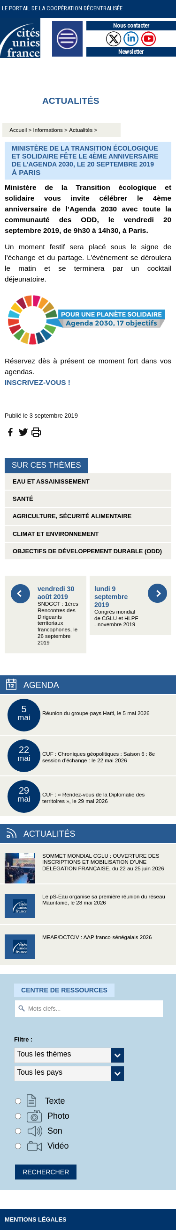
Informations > (50, 130)
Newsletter (131, 51)
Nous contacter (131, 25)
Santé (21, 498)
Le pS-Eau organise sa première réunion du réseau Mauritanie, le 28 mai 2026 (85, 909)
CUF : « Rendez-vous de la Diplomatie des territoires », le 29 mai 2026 (76, 796)
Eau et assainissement (49, 481)
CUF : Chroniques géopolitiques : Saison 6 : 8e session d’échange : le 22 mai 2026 (81, 755)
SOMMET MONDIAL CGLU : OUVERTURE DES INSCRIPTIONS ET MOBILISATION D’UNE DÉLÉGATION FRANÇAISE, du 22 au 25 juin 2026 (84, 868)
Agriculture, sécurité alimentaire (70, 516)
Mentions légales (36, 1219)
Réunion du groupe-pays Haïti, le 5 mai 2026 (79, 715)
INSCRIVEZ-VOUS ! (37, 382)
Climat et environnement (54, 533)
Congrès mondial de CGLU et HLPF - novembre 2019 (116, 606)
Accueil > (21, 130)
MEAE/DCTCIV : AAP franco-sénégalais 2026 (78, 949)
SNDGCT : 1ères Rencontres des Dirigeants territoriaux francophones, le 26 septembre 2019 (58, 615)
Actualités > (83, 130)
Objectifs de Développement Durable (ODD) (85, 551)
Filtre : (23, 1039)
